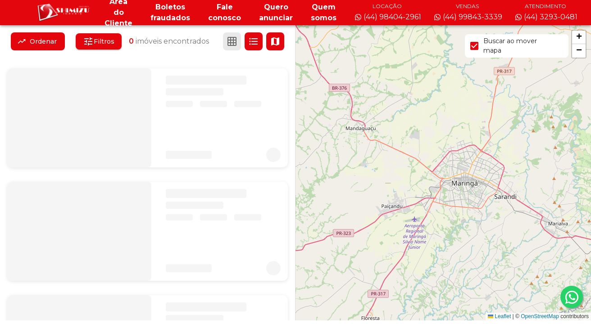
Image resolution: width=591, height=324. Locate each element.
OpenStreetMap (540, 316)
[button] (579, 37)
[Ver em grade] (232, 41)
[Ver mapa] (275, 41)
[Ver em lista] (254, 41)
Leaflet (499, 316)
